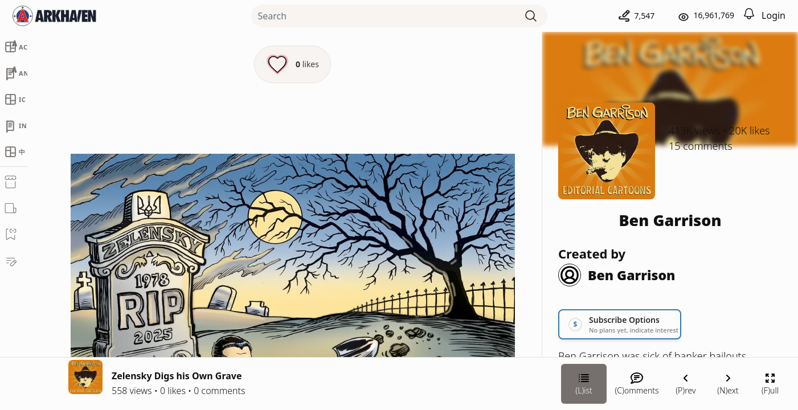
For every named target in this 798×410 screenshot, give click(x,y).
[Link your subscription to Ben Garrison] (619, 324)
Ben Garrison (670, 220)
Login (773, 15)
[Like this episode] (292, 64)
